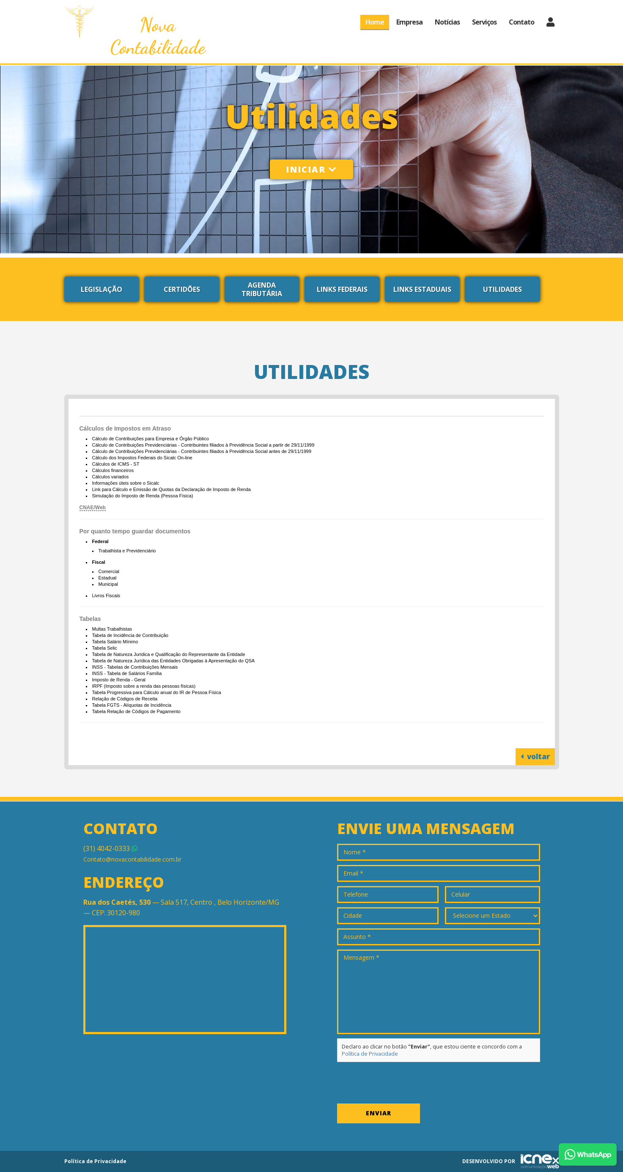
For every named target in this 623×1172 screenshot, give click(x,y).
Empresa (409, 22)
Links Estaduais (422, 289)
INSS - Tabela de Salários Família (127, 673)
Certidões (182, 289)
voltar (535, 756)
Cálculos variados (110, 476)
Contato (521, 22)
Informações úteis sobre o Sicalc (125, 483)
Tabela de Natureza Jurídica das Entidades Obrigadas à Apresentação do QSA (173, 660)
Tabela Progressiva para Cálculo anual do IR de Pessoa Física (156, 692)
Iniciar (311, 169)
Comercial (109, 571)
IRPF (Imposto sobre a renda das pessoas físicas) (144, 686)
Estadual (108, 577)
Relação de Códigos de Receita (125, 698)
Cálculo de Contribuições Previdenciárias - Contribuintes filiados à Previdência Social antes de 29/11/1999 (202, 451)
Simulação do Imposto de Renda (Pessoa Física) (142, 495)
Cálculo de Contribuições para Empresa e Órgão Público (150, 438)
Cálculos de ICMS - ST (116, 464)
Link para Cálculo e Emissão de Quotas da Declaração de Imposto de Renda (171, 489)
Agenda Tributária (262, 289)
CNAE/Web (93, 508)
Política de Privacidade (370, 1053)
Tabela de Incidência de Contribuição (130, 635)
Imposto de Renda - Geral (119, 679)
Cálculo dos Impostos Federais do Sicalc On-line (142, 457)
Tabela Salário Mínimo (115, 641)
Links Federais (342, 289)
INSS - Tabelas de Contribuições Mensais (135, 667)
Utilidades (502, 289)
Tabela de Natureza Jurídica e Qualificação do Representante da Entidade (168, 654)
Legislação (101, 289)
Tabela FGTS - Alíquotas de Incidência (132, 705)
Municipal (108, 584)
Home (374, 22)
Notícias (447, 22)
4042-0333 (110, 848)
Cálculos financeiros (113, 470)
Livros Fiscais (106, 595)
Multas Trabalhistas (112, 628)
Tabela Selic (104, 648)
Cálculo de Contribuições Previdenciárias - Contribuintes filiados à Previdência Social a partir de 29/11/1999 (203, 444)
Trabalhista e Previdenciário (127, 550)
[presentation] (401, 1082)
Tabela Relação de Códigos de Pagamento (136, 711)
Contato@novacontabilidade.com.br (132, 859)
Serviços (484, 22)
